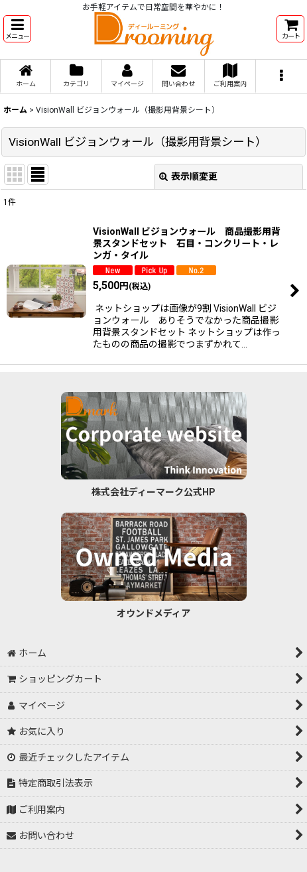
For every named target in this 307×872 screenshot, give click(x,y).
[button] (17, 28)
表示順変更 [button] (188, 176)
